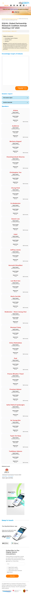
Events (5, 18)
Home (3, 18)
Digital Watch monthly (12, 569)
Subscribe (6, 5)
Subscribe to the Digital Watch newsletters (12, 552)
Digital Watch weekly (12, 567)
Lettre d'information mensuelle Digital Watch (14, 571)
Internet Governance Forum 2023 (13, 18)
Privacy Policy (15, 561)
